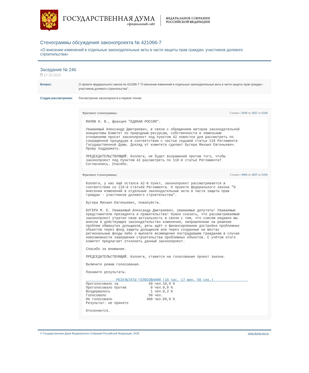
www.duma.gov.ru (258, 366)
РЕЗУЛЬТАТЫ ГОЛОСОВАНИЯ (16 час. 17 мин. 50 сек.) (167, 307)
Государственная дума (125, 20)
